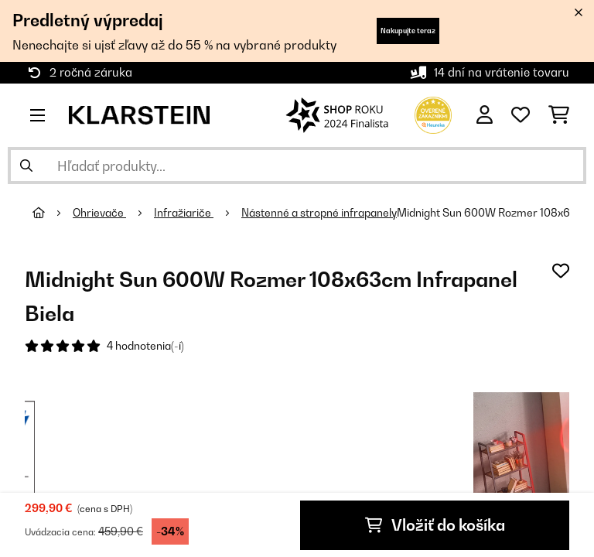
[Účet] (484, 115)
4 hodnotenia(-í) (145, 346)
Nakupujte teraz (408, 30)
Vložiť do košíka (435, 525)
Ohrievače (99, 213)
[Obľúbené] (520, 115)
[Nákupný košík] (558, 115)
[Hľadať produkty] (297, 165)
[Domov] (52, 213)
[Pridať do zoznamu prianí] (560, 270)
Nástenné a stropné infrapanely (319, 213)
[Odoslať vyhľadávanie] (26, 165)
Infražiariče (183, 213)
